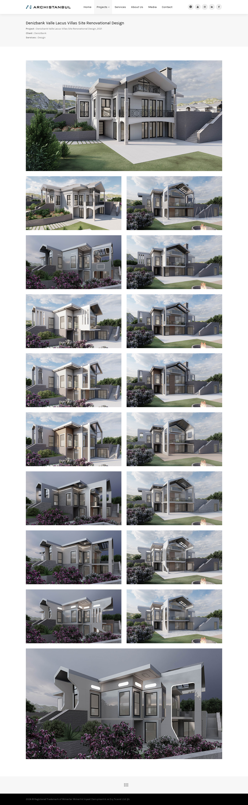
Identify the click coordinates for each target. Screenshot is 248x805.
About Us (137, 7)
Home (87, 7)
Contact (167, 7)
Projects (103, 7)
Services (120, 7)
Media (152, 7)
